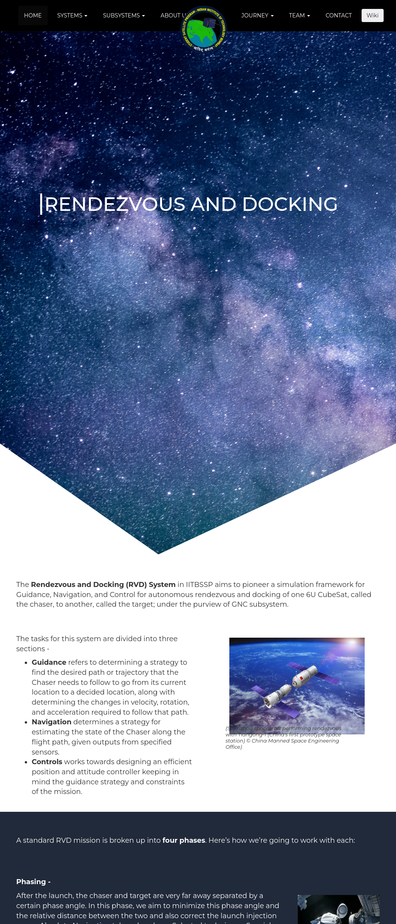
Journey (257, 15)
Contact (339, 15)
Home (33, 15)
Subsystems (124, 15)
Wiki (373, 15)
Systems (72, 15)
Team (299, 15)
